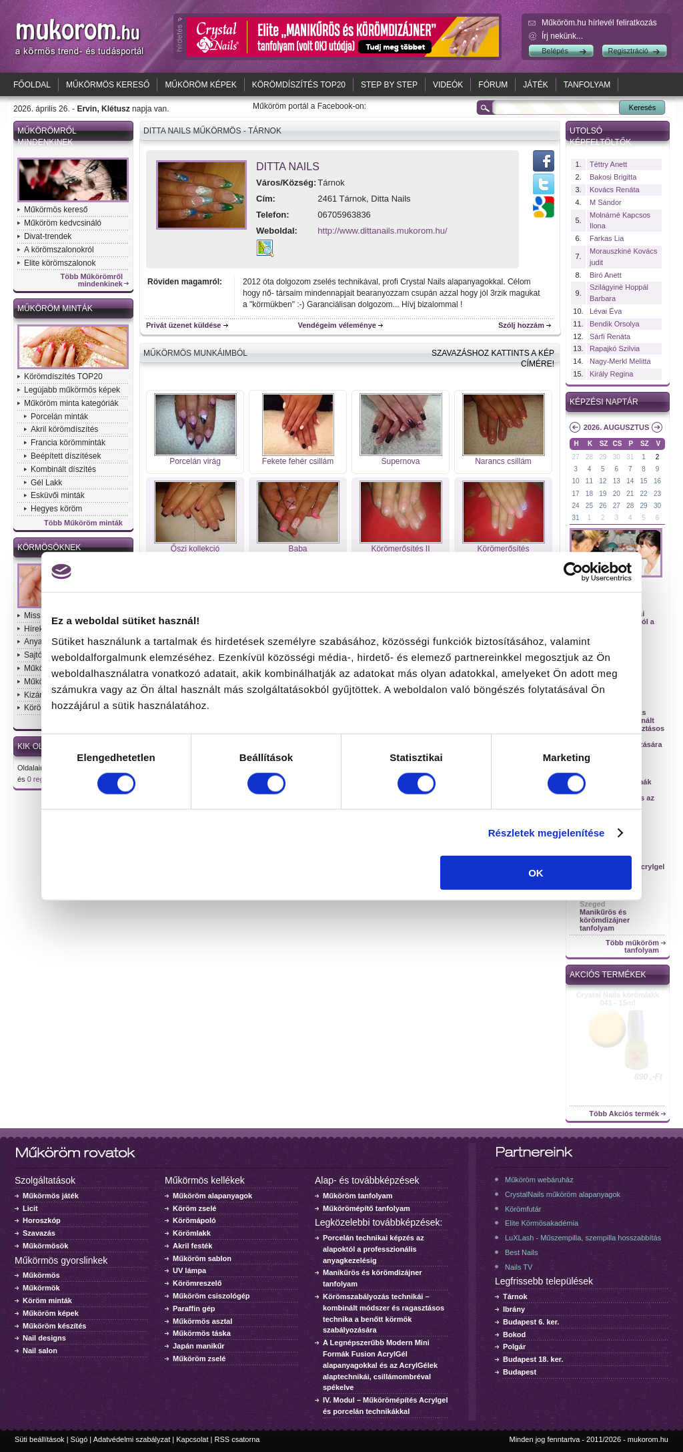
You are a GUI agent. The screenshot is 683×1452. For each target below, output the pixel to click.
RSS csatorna (237, 1439)
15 (644, 481)
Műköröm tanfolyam (358, 1196)
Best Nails (521, 1252)
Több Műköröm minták (83, 523)
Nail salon (40, 1351)
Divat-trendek (47, 236)
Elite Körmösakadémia (541, 1223)
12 (602, 481)
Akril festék (192, 1246)
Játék (535, 84)
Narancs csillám (503, 461)
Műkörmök (41, 1288)
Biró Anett (606, 275)
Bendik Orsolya (615, 324)
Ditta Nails (287, 166)
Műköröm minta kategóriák (71, 403)
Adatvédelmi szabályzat (132, 1439)
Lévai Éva (606, 311)
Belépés (555, 51)
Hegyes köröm (56, 508)
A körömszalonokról (59, 249)
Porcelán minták (59, 416)
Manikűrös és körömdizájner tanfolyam (605, 920)
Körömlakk (192, 1233)
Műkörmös (41, 1275)
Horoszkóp (42, 1220)
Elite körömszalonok (59, 263)
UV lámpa (189, 1270)
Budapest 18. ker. (533, 1359)
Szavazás (39, 1233)
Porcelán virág (195, 461)
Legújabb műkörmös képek (72, 390)
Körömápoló (194, 1220)
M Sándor (606, 202)
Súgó (79, 1439)
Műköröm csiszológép (211, 1296)
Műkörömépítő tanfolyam (366, 1208)
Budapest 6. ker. (531, 1322)
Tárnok (515, 1296)
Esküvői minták (58, 495)
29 (602, 457)
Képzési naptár (604, 402)
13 (616, 481)
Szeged (593, 904)
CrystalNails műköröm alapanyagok (562, 1194)
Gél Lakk (46, 482)
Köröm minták (47, 1300)
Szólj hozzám (521, 325)
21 (630, 493)
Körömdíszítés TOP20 (299, 84)
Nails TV (518, 1267)
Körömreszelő (197, 1283)
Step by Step (389, 84)
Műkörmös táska (202, 1333)
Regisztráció (628, 51)
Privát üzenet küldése (183, 325)
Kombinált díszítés (63, 469)
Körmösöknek (49, 547)
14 (630, 481)
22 (644, 493)
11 (589, 481)
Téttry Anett (608, 164)
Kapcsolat (192, 1439)
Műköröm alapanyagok (212, 1196)
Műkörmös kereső (107, 84)
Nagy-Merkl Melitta (620, 361)
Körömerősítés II (400, 548)
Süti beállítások (40, 1439)
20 (616, 493)
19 (602, 493)
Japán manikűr (199, 1346)
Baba (297, 548)
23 (657, 493)
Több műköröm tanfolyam (632, 946)
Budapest (519, 1372)
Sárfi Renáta (610, 336)
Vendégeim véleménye (337, 325)
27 (575, 457)
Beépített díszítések (66, 456)
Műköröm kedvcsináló (62, 223)
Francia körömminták (68, 442)
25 (589, 505)
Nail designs (44, 1338)
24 (575, 505)
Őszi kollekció (195, 548)
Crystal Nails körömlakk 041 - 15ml (618, 999)
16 (657, 481)
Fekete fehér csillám (297, 461)
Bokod (514, 1334)
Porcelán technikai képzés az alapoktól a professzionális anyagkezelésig (373, 1249)
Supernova (400, 461)
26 (602, 505)
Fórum (493, 84)
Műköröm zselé (199, 1359)
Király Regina (611, 374)
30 (616, 457)
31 (630, 457)
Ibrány (514, 1309)
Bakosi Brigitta (613, 177)
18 (589, 493)
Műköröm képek (200, 84)
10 (575, 481)
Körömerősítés (503, 548)
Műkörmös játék (51, 1196)
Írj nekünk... (562, 36)
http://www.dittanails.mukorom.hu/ (382, 231)
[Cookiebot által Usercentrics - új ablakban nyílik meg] (573, 571)
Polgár (514, 1347)
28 (589, 457)
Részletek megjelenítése (546, 832)
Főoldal (32, 84)
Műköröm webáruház (539, 1180)
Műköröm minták (55, 308)
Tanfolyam (587, 84)
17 (575, 493)
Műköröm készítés (54, 1326)
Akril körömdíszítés (64, 429)
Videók (448, 84)
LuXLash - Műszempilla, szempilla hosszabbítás (583, 1238)
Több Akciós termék (624, 1114)
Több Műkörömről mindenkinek (92, 280)
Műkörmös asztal (202, 1321)
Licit (30, 1208)
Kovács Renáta (615, 190)
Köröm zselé (194, 1208)
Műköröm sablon (202, 1258)
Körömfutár (523, 1209)
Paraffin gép (194, 1308)
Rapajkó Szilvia (615, 348)
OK (536, 873)
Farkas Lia (607, 238)
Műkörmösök (45, 1246)
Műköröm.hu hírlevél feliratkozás (599, 22)
